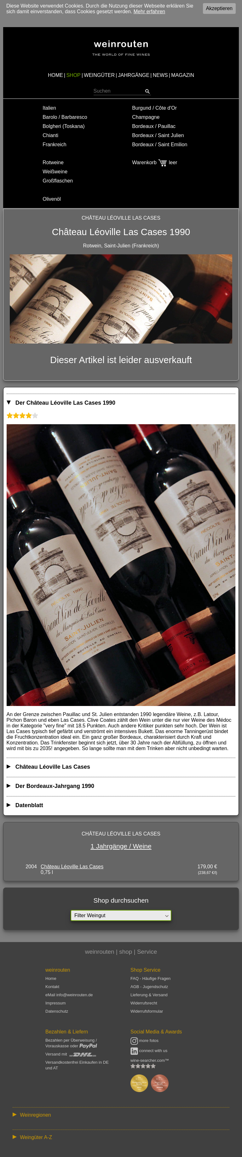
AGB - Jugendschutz (149, 986)
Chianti (50, 135)
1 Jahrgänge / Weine (120, 846)
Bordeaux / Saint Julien (158, 135)
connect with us (148, 1050)
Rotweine (53, 162)
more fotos (144, 1040)
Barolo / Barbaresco (65, 117)
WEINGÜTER (99, 75)
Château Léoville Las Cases (72, 866)
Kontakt (52, 986)
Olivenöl (52, 199)
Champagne (145, 117)
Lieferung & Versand (149, 994)
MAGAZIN (182, 75)
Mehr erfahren (149, 11)
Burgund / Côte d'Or (154, 108)
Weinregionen (35, 1115)
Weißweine (55, 171)
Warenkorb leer (154, 162)
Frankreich (54, 144)
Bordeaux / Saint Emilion (159, 144)
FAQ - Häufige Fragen (150, 978)
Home (50, 978)
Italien (49, 108)
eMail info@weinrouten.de (69, 994)
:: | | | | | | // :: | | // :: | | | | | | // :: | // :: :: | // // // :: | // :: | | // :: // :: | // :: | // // (121, 1114)
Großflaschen (58, 180)
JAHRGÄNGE (134, 75)
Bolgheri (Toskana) (63, 126)
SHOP (73, 75)
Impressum (55, 1003)
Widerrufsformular (146, 1011)
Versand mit (70, 1054)
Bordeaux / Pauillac (154, 126)
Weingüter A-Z (36, 1137)
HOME (55, 75)
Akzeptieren (219, 8)
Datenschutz (56, 1011)
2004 (31, 866)
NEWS (160, 75)
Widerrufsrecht (143, 1003)
